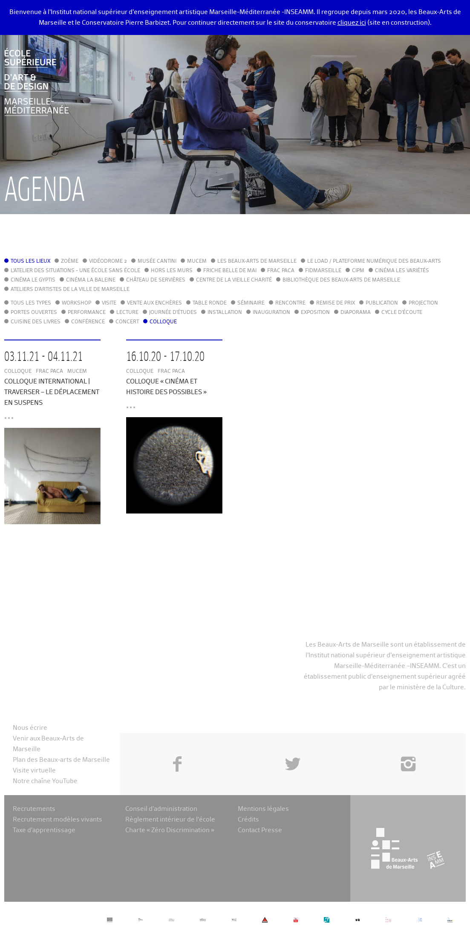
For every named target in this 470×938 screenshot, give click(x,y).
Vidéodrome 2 (108, 261)
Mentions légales (263, 809)
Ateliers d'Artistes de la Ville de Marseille (70, 289)
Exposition (315, 312)
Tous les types (31, 303)
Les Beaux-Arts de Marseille (257, 261)
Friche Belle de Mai (230, 270)
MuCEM (197, 261)
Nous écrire (30, 728)
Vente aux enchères (154, 303)
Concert (127, 322)
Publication (382, 303)
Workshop (76, 303)
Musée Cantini (157, 261)
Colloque (163, 322)
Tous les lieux (30, 261)
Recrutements (34, 809)
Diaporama (355, 312)
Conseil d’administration (161, 809)
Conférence (88, 322)
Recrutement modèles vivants (57, 819)
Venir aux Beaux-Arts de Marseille (48, 743)
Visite (109, 303)
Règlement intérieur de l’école (170, 819)
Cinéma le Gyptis (33, 280)
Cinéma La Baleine (90, 280)
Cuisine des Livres (36, 322)
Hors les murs (172, 270)
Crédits (248, 819)
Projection (423, 303)
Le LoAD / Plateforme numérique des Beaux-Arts (374, 261)
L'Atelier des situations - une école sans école (75, 270)
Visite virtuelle (34, 770)
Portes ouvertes (34, 312)
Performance (87, 312)
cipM (358, 270)
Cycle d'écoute (401, 312)
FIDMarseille (323, 270)
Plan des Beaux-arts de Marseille (61, 760)
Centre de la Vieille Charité (234, 280)
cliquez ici (351, 23)
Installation (225, 312)
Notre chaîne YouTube (45, 781)
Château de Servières (155, 280)
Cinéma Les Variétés (402, 270)
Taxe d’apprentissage (44, 830)
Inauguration (271, 312)
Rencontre (290, 303)
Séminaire (251, 303)
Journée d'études (173, 312)
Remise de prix (335, 303)
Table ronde (210, 303)
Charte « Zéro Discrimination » (169, 830)
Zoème (69, 261)
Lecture (127, 312)
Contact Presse (260, 830)
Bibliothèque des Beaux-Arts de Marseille (341, 280)
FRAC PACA (280, 270)
